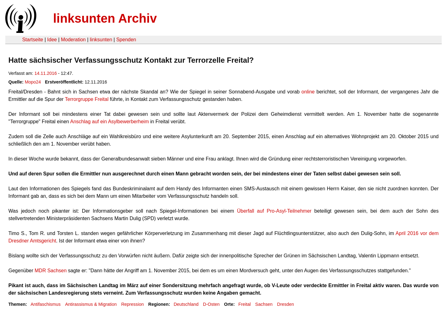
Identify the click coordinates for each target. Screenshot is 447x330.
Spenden (126, 39)
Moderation (73, 39)
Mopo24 (33, 81)
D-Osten (211, 304)
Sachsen (264, 304)
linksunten (101, 39)
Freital (244, 304)
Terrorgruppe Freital (87, 99)
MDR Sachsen (51, 270)
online (308, 91)
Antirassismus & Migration (91, 304)
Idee (52, 39)
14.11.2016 (45, 73)
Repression (132, 304)
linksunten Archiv (105, 18)
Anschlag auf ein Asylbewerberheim (109, 121)
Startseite (32, 39)
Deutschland (186, 304)
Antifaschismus (45, 304)
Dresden (285, 304)
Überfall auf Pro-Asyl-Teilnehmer (274, 211)
